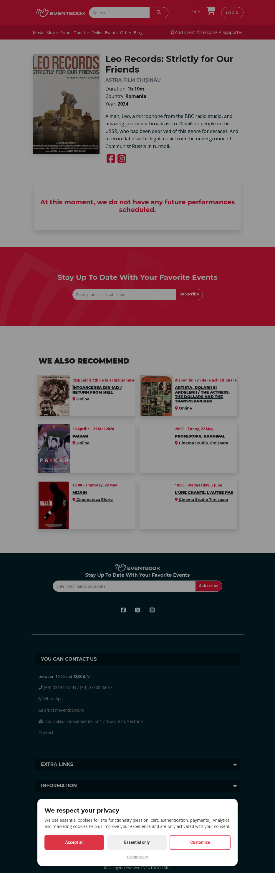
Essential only (137, 842)
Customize (200, 842)
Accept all (74, 842)
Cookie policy (137, 857)
